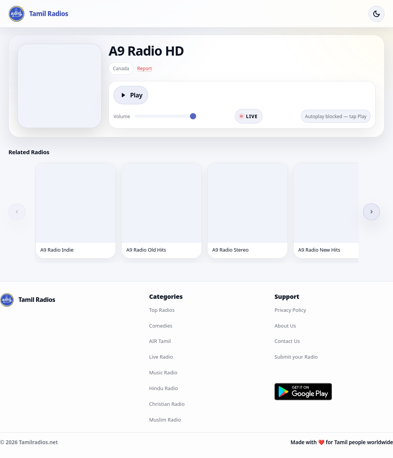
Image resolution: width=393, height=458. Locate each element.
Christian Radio (167, 403)
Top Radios (162, 309)
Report (144, 68)
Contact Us (287, 341)
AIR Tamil (160, 341)
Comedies (160, 325)
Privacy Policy (290, 309)
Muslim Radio (165, 419)
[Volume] (165, 116)
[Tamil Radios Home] (38, 13)
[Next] (371, 211)
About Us (285, 325)
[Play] (131, 95)
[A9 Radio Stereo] (247, 211)
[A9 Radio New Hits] (333, 211)
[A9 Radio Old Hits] (161, 211)
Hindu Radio (163, 388)
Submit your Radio (296, 356)
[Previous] (16, 211)
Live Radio (161, 356)
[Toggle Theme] (376, 14)
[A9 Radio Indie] (75, 211)
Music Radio (163, 372)
